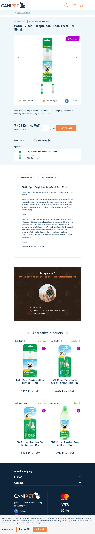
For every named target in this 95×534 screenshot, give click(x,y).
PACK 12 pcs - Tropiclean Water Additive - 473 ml (65, 443)
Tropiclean (45, 21)
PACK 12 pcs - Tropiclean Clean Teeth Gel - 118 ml (30, 381)
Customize (7, 529)
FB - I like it (73, 101)
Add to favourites (28, 101)
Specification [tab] (48, 177)
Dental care (26, 13)
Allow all (40, 529)
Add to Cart (66, 128)
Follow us (23, 511)
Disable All (24, 529)
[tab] (26, 176)
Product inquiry (52, 101)
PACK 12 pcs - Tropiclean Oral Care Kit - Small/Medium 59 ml (64, 381)
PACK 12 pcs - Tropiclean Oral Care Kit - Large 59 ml (30, 443)
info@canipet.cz (39, 313)
